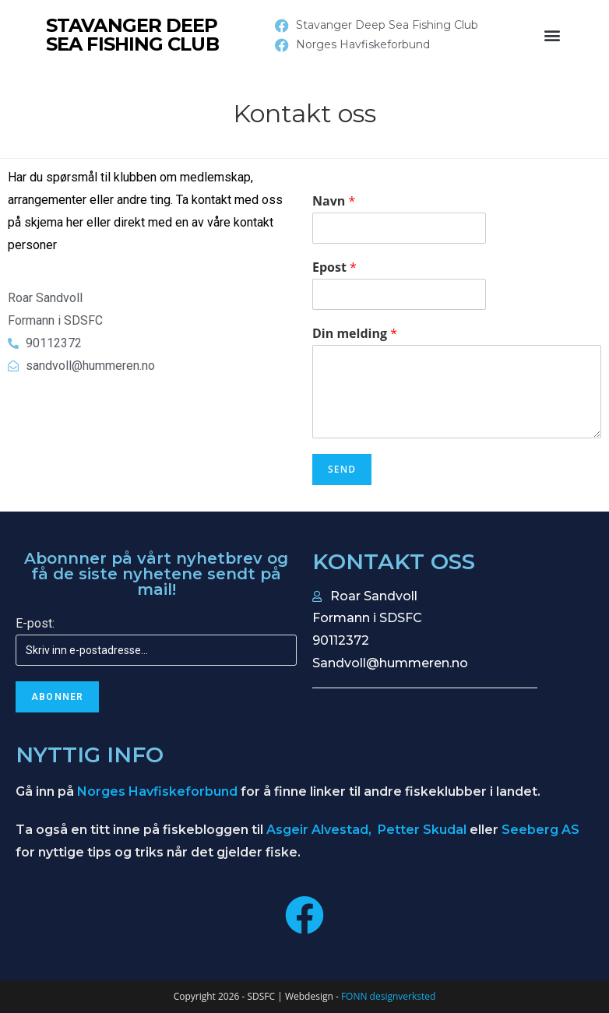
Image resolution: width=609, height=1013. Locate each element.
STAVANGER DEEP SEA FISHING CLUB (132, 34)
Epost (334, 267)
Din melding (354, 333)
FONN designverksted (388, 996)
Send (342, 469)
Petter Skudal (422, 829)
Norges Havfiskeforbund (157, 791)
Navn (333, 201)
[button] (552, 35)
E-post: (35, 623)
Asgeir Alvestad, (320, 829)
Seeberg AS (540, 829)
